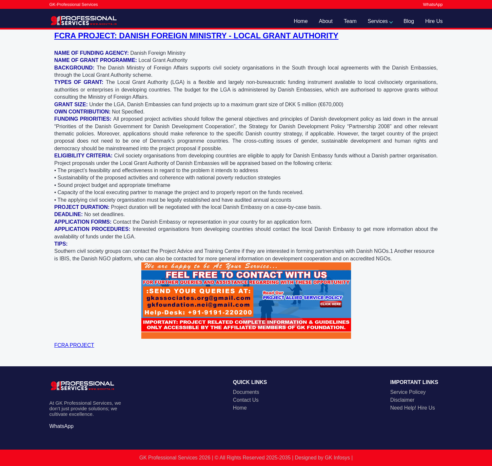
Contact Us (246, 400)
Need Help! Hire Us (412, 408)
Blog (408, 21)
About (326, 21)
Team (350, 21)
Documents (246, 392)
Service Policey (408, 392)
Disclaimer (402, 400)
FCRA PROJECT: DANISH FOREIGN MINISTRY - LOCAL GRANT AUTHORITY (196, 35)
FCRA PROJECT (74, 345)
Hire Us (434, 21)
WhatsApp (433, 4)
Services (378, 21)
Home (301, 21)
